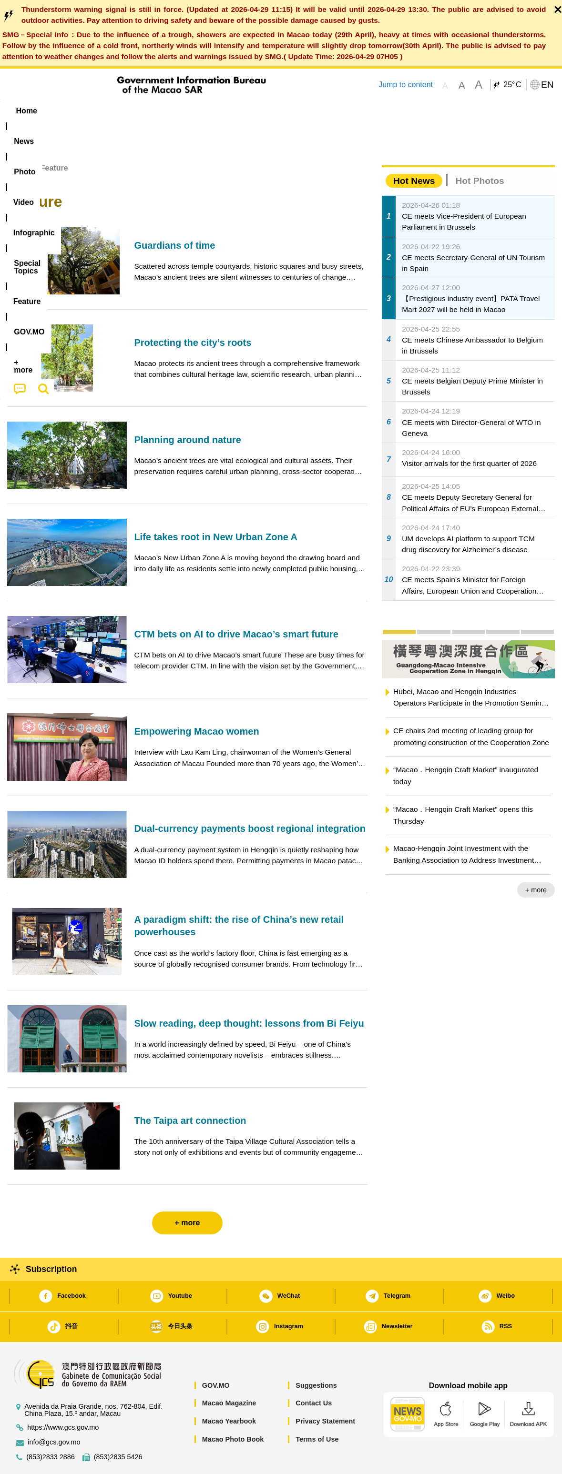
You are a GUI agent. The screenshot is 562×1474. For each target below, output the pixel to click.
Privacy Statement (325, 1392)
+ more (536, 861)
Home (17, 139)
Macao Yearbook (229, 1392)
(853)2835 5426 (118, 1428)
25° (512, 85)
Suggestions (316, 1356)
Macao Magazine (229, 1374)
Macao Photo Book (233, 1410)
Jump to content (405, 85)
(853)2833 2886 (50, 1428)
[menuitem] (67, 111)
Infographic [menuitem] (198, 111)
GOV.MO (216, 1356)
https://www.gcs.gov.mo (63, 1398)
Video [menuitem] (149, 111)
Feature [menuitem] (323, 111)
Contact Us (314, 1374)
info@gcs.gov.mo (54, 1413)
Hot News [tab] (414, 152)
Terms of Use (317, 1410)
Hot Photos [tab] (479, 152)
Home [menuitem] (26, 111)
